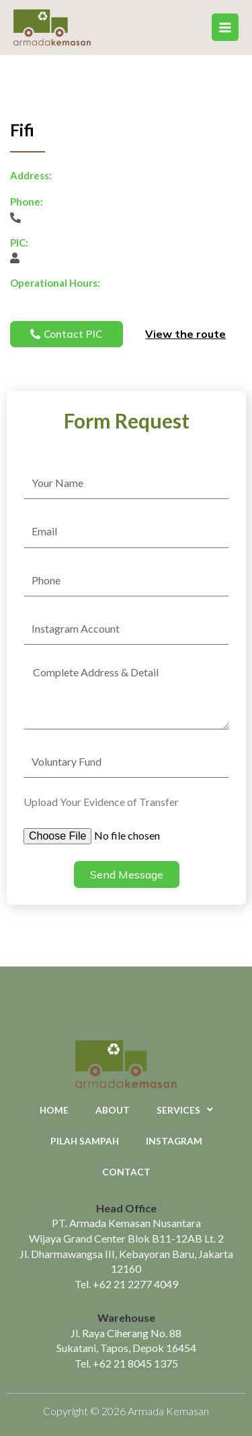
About (112, 1110)
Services (185, 1110)
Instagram (174, 1141)
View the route (185, 334)
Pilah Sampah (84, 1141)
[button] (66, 334)
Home (54, 1110)
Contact (126, 1171)
